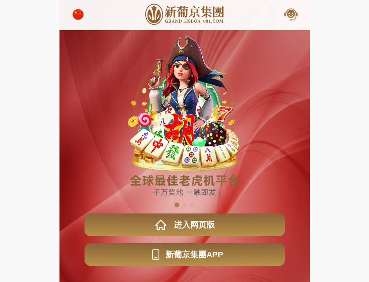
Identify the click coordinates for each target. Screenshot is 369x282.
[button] (177, 204)
